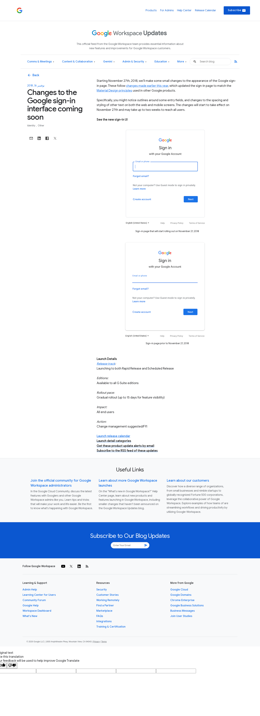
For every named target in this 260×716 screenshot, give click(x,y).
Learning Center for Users (39, 595)
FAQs (99, 616)
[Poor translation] (12, 666)
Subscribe (237, 10)
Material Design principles (114, 90)
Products (151, 10)
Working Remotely (107, 600)
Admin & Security (134, 61)
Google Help (31, 605)
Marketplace (104, 610)
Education (162, 61)
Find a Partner (105, 605)
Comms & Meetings (40, 61)
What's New (30, 616)
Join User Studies (181, 616)
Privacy (96, 641)
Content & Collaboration (78, 61)
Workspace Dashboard (37, 610)
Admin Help (30, 589)
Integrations (104, 621)
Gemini (109, 61)
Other (41, 125)
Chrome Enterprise (182, 600)
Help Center (184, 10)
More (181, 61)
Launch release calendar (113, 436)
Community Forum (34, 600)
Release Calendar (205, 10)
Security (101, 589)
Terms (104, 641)
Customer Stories (107, 595)
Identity (31, 125)
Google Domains (180, 595)
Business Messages (182, 610)
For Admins (167, 10)
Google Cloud (179, 589)
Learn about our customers (188, 480)
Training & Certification (111, 626)
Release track (106, 364)
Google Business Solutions (187, 605)
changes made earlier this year (147, 86)
